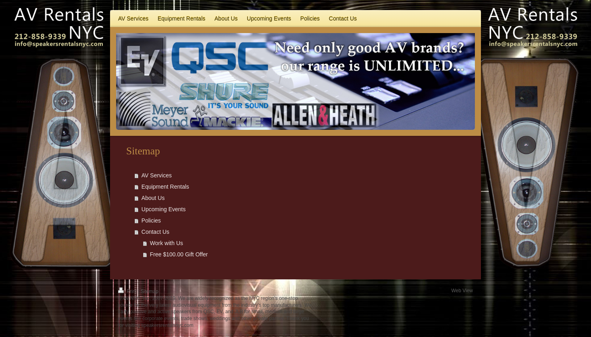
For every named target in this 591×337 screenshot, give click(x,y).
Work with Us (166, 243)
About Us (153, 198)
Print (128, 291)
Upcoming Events (164, 209)
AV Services (157, 175)
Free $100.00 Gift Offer (179, 254)
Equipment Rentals (165, 186)
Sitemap (149, 291)
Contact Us (155, 232)
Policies (151, 220)
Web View (462, 290)
